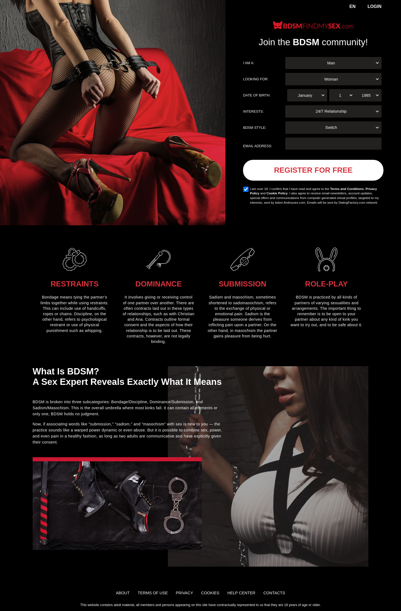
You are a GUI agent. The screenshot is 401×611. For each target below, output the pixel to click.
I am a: (248, 63)
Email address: (257, 146)
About (123, 593)
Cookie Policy (277, 193)
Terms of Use (153, 593)
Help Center (241, 593)
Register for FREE (313, 170)
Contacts (274, 593)
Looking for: (255, 79)
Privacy (184, 593)
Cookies (210, 593)
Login (375, 6)
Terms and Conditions (347, 189)
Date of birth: (256, 95)
